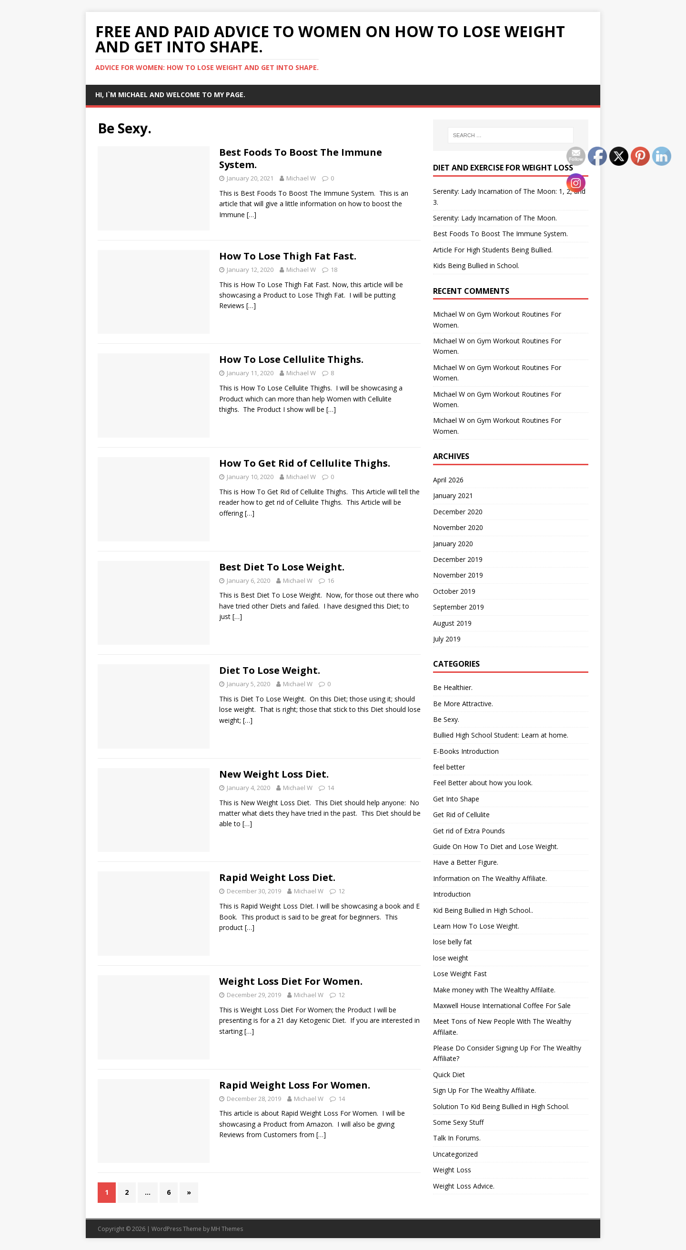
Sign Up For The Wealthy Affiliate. (484, 1090)
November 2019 (458, 575)
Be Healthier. (453, 687)
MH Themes (227, 1229)
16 (330, 580)
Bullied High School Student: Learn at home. (500, 735)
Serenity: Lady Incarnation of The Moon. (495, 217)
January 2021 (453, 495)
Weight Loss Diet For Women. (291, 981)
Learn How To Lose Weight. (476, 925)
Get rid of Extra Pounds (469, 830)
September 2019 (458, 606)
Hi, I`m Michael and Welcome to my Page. (170, 94)
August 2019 (452, 623)
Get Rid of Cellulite (461, 814)
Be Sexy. (446, 719)
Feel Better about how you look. (483, 782)
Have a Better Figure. (465, 862)
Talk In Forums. (457, 1137)
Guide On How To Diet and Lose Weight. (495, 846)
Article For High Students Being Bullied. (493, 249)
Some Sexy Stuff (458, 1122)
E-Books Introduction (466, 751)
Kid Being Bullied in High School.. (483, 910)
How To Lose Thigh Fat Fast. (287, 256)
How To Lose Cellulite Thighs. (291, 359)
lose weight (450, 957)
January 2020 (453, 543)
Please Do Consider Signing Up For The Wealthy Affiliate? (507, 1053)
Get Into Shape (456, 798)
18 (334, 269)
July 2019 (447, 638)
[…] (251, 214)
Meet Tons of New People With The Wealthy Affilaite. (502, 1026)
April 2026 (448, 479)
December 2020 (458, 511)
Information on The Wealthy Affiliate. (490, 878)
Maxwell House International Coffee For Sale (502, 1005)
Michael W (301, 178)
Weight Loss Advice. (463, 1185)
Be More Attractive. (463, 703)
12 (341, 891)
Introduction (452, 894)
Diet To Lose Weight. (269, 670)
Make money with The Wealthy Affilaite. (494, 989)
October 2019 (454, 591)
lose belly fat (452, 941)
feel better (449, 766)
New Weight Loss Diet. (274, 774)
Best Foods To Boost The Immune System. (300, 158)
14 (330, 787)
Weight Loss (452, 1169)
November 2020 (458, 527)
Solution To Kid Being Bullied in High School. (501, 1106)
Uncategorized (455, 1154)
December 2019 (458, 559)
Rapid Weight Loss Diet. (277, 877)
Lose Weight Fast (460, 973)
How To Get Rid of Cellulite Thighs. (304, 463)
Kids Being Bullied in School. (476, 265)
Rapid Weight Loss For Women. (294, 1085)
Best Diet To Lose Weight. (281, 566)
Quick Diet (449, 1074)
